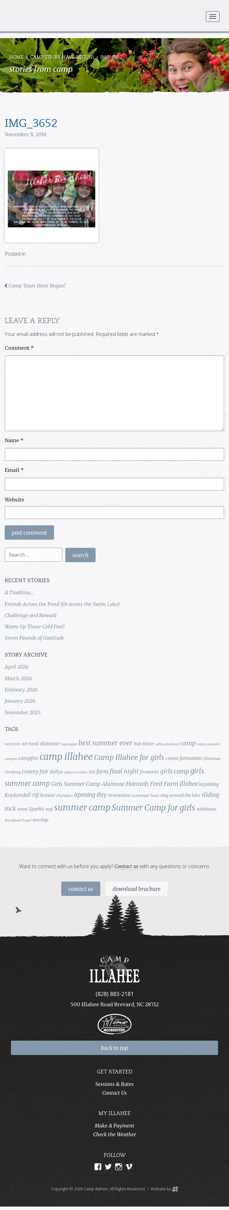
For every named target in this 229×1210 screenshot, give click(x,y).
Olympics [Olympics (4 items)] (64, 795)
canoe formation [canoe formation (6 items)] (184, 758)
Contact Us (80, 889)
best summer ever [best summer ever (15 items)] (105, 743)
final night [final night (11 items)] (124, 771)
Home (16, 57)
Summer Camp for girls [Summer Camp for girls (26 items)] (153, 808)
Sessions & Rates (114, 1084)
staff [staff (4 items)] (49, 809)
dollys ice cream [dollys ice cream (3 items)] (75, 772)
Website (14, 500)
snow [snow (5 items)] (22, 809)
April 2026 (16, 667)
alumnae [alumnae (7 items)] (50, 743)
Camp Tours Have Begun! (62, 57)
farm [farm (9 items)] (102, 771)
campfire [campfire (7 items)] (28, 758)
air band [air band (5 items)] (30, 744)
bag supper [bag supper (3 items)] (69, 744)
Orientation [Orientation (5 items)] (119, 795)
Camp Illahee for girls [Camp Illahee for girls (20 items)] (129, 757)
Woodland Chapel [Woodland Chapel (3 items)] (18, 820)
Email (14, 470)
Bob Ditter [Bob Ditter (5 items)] (144, 744)
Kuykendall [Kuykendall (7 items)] (18, 795)
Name (14, 440)
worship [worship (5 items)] (40, 820)
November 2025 (23, 712)
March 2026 (18, 678)
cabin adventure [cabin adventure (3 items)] (167, 744)
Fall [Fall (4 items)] (92, 772)
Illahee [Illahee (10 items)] (189, 784)
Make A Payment (114, 1125)
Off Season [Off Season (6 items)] (43, 795)
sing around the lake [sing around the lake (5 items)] (180, 795)
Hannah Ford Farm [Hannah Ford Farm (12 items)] (152, 784)
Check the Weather (114, 1134)
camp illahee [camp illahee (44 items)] (66, 756)
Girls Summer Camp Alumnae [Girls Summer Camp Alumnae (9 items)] (88, 784)
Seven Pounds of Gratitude (34, 638)
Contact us (126, 866)
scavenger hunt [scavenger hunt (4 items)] (145, 795)
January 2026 (20, 701)
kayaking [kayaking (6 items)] (209, 784)
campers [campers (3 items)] (11, 759)
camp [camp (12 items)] (188, 743)
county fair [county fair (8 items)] (35, 771)
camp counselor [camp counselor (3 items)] (208, 744)
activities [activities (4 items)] (13, 744)
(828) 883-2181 (115, 994)
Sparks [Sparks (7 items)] (36, 809)
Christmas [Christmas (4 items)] (212, 758)
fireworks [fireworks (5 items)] (149, 772)
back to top (114, 1048)
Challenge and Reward (30, 615)
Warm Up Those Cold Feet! (34, 626)
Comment (19, 348)
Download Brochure (136, 889)
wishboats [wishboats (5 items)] (207, 809)
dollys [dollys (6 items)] (56, 772)
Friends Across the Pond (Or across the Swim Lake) (62, 604)
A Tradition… (19, 592)
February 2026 (21, 690)
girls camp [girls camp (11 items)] (174, 771)
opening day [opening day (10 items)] (90, 794)
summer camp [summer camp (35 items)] (82, 807)
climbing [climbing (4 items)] (13, 772)
